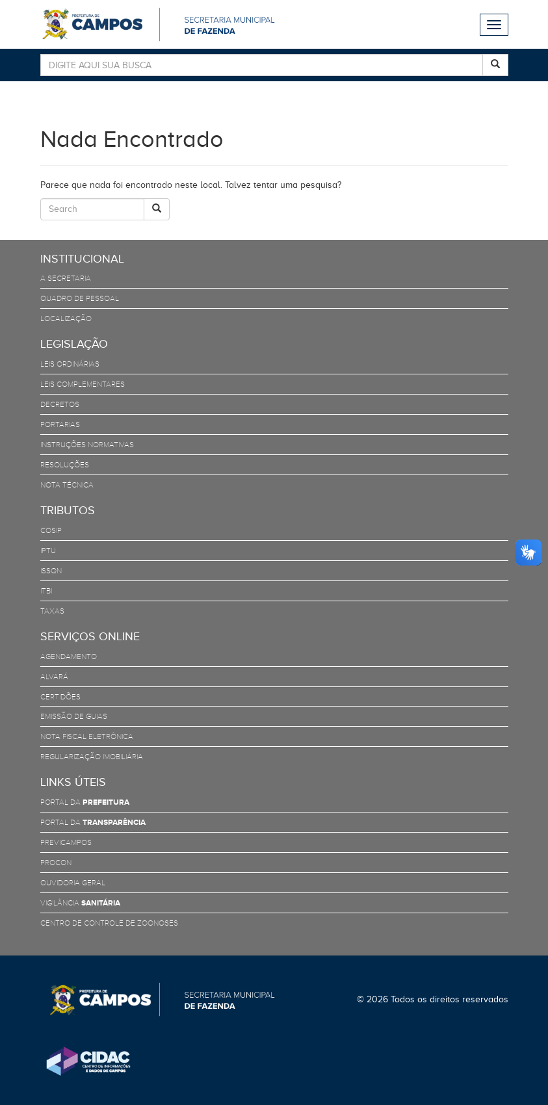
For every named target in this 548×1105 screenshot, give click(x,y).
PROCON (56, 862)
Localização (66, 318)
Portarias (60, 424)
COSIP (51, 530)
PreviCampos (66, 842)
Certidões (60, 696)
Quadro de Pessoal (79, 298)
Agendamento (68, 656)
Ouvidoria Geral (72, 882)
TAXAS (52, 611)
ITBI (46, 590)
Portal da (84, 802)
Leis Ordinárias (69, 364)
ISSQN (51, 570)
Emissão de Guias (73, 716)
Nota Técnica (67, 484)
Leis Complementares (82, 384)
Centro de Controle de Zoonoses (109, 923)
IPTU (48, 550)
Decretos (59, 404)
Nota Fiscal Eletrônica (86, 736)
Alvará (54, 676)
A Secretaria (65, 278)
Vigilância (80, 902)
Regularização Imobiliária (91, 756)
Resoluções (64, 464)
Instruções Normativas (87, 444)
